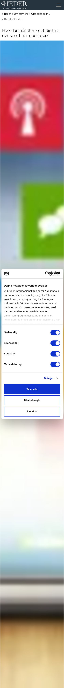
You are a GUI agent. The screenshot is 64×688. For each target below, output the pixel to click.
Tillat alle (32, 389)
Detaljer (49, 378)
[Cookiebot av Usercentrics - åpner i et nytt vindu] (45, 273)
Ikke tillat (31, 411)
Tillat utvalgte (32, 400)
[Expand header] (59, 5)
